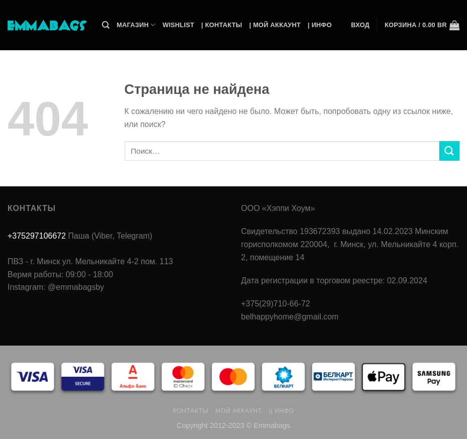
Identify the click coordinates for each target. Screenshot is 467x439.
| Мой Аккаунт (274, 25)
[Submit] (449, 151)
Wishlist (178, 25)
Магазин (135, 25)
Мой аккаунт (238, 410)
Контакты (190, 410)
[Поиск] (105, 25)
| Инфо (320, 25)
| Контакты (221, 25)
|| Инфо (281, 410)
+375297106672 (37, 236)
